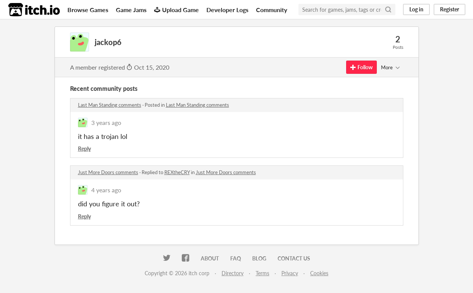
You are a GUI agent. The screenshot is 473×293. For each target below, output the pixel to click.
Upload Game (176, 9)
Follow (361, 67)
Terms (262, 273)
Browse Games (87, 9)
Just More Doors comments (108, 172)
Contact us (294, 258)
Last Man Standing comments (109, 105)
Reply (84, 148)
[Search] (388, 9)
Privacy (289, 273)
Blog (259, 258)
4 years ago (106, 189)
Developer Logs (227, 9)
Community (271, 9)
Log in (416, 9)
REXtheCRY (177, 172)
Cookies (319, 273)
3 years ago (106, 122)
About (210, 258)
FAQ (235, 258)
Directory (233, 273)
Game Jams (131, 9)
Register (449, 9)
